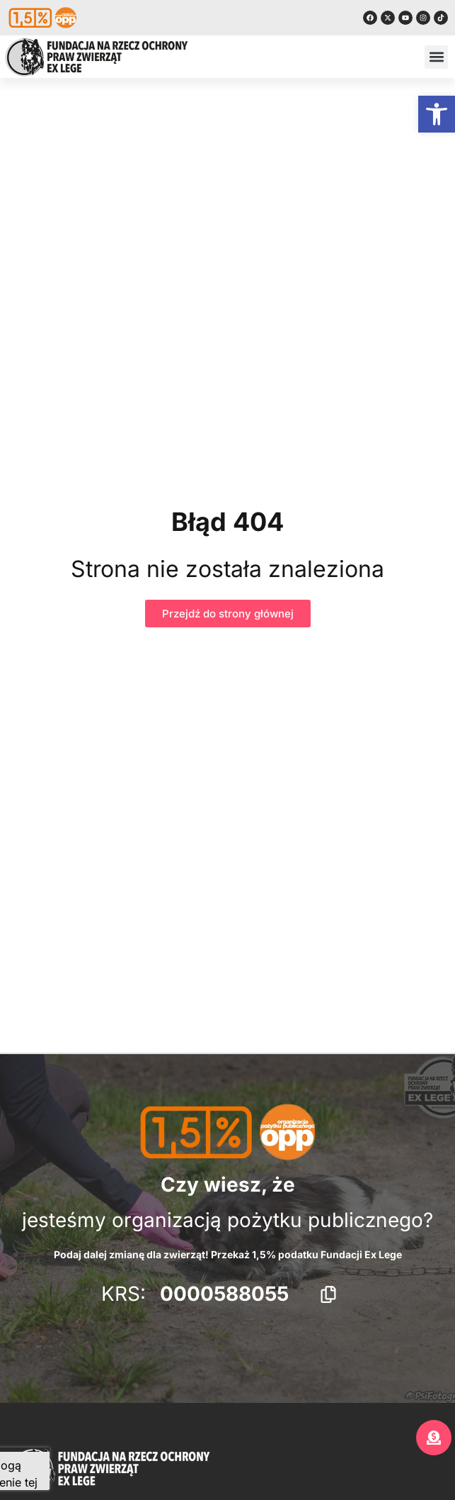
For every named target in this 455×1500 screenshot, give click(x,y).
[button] (436, 114)
